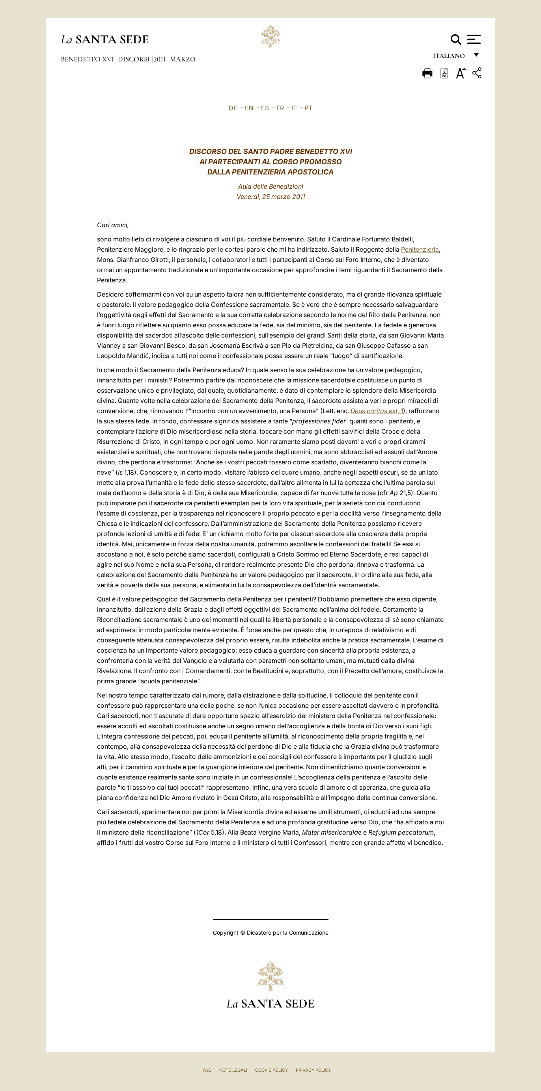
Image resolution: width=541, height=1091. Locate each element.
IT (294, 108)
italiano (450, 58)
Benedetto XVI (88, 59)
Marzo (183, 59)
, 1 (377, 411)
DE (233, 108)
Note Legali (233, 1070)
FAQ (207, 1070)
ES (265, 108)
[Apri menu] (473, 39)
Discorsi (134, 59)
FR (280, 108)
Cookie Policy (271, 1070)
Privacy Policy (313, 1070)
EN (249, 108)
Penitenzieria (420, 249)
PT (308, 108)
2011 (161, 59)
